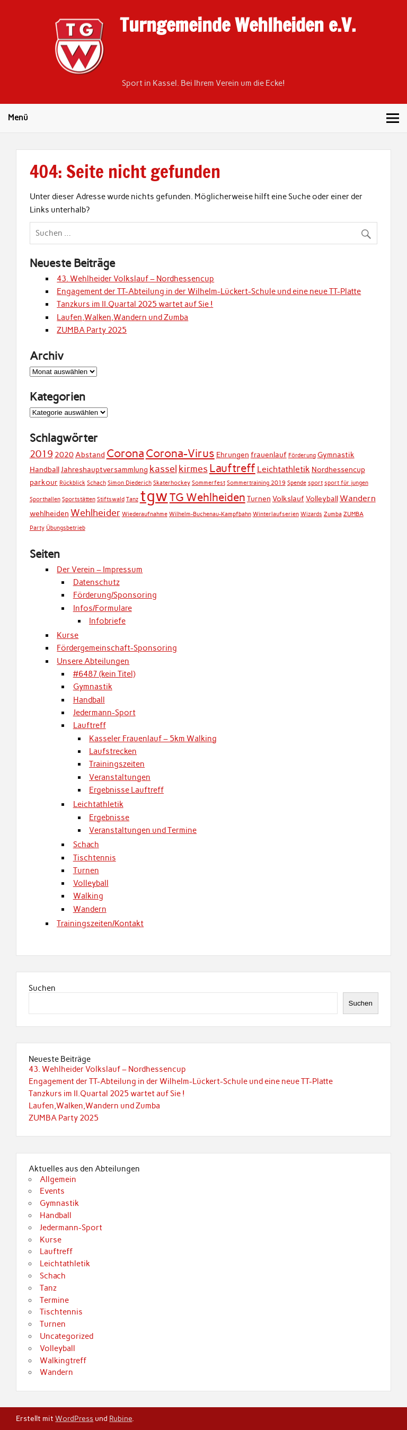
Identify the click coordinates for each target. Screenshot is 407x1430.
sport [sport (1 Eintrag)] (315, 482)
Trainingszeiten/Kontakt (100, 923)
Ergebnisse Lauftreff (126, 790)
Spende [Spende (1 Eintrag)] (296, 482)
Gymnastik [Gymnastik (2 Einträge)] (336, 454)
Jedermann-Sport (104, 712)
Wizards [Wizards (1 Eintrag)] (311, 514)
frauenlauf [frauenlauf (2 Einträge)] (269, 454)
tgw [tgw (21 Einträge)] (154, 495)
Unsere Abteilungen (93, 661)
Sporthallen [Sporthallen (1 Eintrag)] (45, 499)
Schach (86, 844)
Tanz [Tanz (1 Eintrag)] (132, 499)
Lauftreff (89, 725)
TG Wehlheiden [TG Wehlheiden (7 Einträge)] (207, 497)
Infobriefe (107, 621)
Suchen (42, 988)
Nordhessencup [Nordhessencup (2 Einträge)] (338, 469)
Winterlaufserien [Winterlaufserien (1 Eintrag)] (276, 514)
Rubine (120, 1418)
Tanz (48, 1288)
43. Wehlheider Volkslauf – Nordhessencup (135, 278)
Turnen (86, 870)
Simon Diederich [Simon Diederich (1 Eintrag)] (130, 482)
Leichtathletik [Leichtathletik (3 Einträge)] (283, 469)
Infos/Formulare (102, 608)
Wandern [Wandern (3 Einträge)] (358, 498)
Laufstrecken (113, 751)
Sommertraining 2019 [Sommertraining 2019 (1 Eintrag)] (256, 482)
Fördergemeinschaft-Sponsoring (117, 648)
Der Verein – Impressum (100, 569)
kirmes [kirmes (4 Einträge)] (193, 468)
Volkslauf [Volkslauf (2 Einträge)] (288, 498)
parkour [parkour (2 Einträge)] (44, 482)
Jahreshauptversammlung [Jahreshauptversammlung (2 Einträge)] (104, 469)
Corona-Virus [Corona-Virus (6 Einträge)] (180, 453)
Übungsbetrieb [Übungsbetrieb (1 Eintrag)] (65, 528)
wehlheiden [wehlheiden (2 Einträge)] (49, 513)
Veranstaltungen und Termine (143, 830)
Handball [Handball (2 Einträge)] (44, 469)
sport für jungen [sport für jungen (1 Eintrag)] (346, 482)
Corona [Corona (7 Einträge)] (125, 453)
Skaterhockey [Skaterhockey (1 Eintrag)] (171, 482)
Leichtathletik (98, 804)
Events (52, 1191)
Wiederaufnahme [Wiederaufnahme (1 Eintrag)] (144, 514)
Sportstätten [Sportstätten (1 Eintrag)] (78, 499)
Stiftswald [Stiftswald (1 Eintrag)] (111, 499)
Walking (88, 896)
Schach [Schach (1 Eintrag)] (96, 482)
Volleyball (91, 883)
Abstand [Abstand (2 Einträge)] (90, 454)
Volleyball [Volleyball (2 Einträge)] (322, 498)
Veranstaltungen (120, 777)
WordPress (74, 1418)
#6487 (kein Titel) (104, 674)
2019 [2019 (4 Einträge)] (41, 453)
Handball (89, 700)
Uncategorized (66, 1336)
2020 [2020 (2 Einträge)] (64, 454)
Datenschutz (96, 582)
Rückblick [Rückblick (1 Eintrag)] (72, 482)
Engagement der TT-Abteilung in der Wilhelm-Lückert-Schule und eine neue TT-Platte (209, 291)
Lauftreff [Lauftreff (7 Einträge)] (232, 468)
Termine (54, 1300)
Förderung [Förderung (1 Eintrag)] (302, 455)
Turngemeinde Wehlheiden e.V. (238, 25)
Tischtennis (94, 858)
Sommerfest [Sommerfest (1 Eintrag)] (208, 482)
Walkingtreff (63, 1360)
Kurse (67, 635)
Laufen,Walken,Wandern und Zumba (122, 317)
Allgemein (58, 1179)
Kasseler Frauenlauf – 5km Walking (153, 738)
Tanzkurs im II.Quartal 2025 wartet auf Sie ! (135, 304)
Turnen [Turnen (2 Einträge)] (259, 498)
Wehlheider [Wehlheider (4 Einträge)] (95, 512)
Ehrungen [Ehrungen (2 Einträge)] (232, 454)
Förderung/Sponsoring (115, 595)
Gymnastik (92, 686)
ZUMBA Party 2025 (92, 330)
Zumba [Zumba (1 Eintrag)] (333, 514)
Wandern (90, 909)
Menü (18, 117)
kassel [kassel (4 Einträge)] (163, 468)
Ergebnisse (109, 817)
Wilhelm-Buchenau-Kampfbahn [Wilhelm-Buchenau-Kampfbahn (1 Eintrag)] (210, 514)
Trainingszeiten (117, 764)
